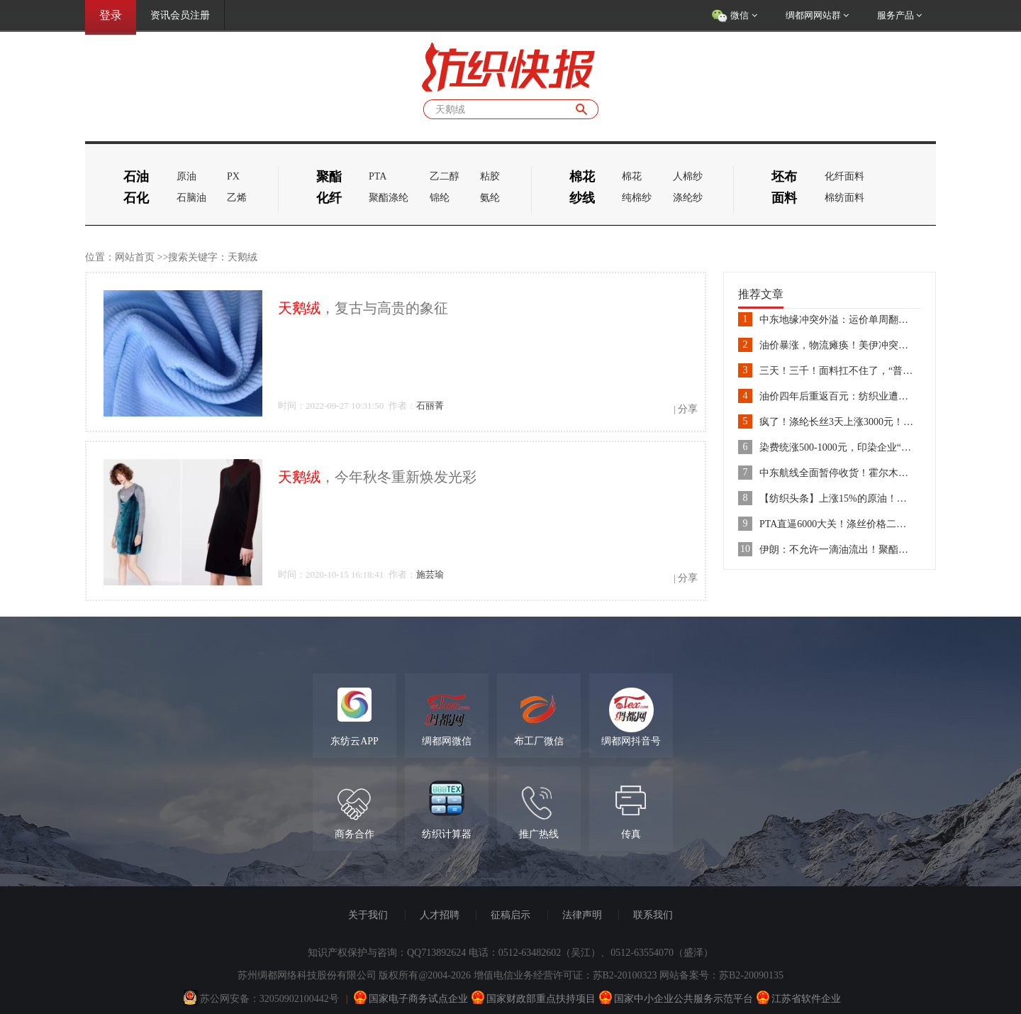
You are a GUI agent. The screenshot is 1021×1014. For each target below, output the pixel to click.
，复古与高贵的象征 (363, 308)
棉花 (632, 176)
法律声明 (582, 915)
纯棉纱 (637, 197)
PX (233, 176)
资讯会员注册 (180, 15)
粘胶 (490, 176)
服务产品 (899, 15)
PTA (377, 176)
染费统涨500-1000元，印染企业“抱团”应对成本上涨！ (877, 447)
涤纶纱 (688, 197)
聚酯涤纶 (388, 197)
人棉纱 (688, 176)
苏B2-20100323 (625, 975)
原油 (186, 176)
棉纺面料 (844, 197)
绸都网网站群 (817, 15)
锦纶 (440, 197)
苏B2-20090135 (751, 975)
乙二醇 (444, 176)
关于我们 (368, 915)
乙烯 (237, 197)
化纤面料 (844, 176)
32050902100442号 (299, 998)
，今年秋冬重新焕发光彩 (377, 477)
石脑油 (191, 197)
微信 (734, 16)
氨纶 (490, 197)
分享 (688, 409)
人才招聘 (439, 915)
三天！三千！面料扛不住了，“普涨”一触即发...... (865, 370)
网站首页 (135, 257)
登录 (110, 15)
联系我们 (653, 915)
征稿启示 (510, 915)
